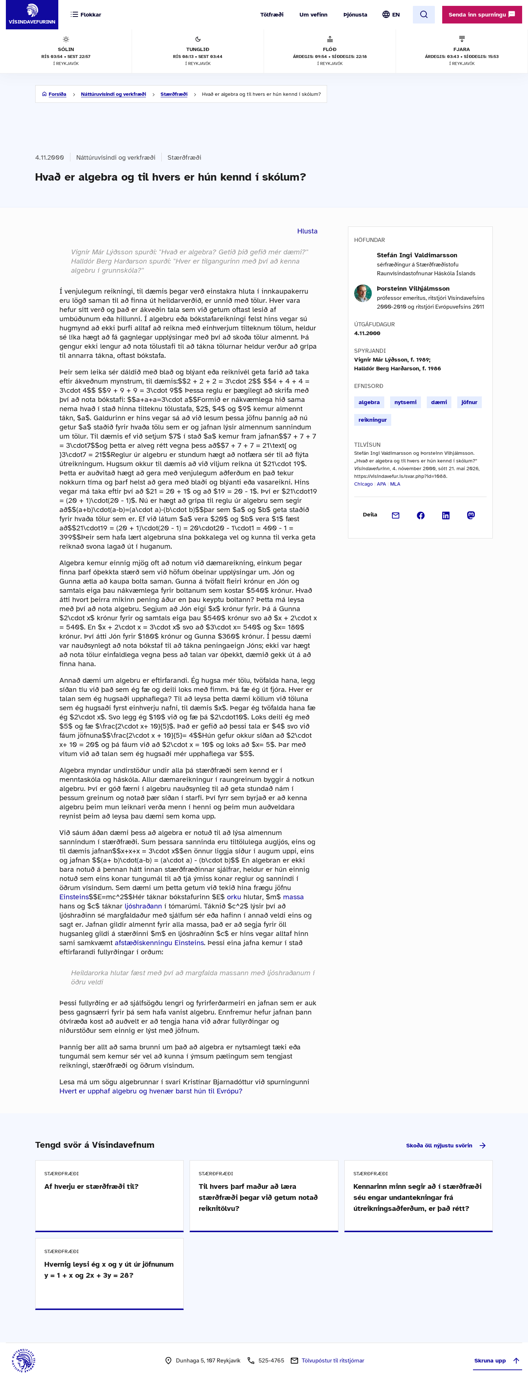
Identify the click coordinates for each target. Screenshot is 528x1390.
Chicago (363, 484)
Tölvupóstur (333, 1360)
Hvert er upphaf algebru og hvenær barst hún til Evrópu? (150, 1091)
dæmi (439, 402)
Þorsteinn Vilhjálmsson (413, 288)
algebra (369, 402)
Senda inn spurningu (482, 14)
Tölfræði (271, 14)
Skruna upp (497, 1360)
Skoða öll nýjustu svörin (446, 1145)
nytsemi (406, 402)
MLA (395, 484)
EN (396, 14)
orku (234, 896)
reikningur (373, 420)
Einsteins (74, 896)
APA (381, 484)
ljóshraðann (143, 906)
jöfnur (469, 402)
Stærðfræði (174, 94)
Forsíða (57, 94)
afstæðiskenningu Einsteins (159, 942)
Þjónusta (355, 14)
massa (293, 896)
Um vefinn (313, 14)
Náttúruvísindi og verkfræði (113, 94)
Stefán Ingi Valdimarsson (417, 255)
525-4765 (271, 1360)
